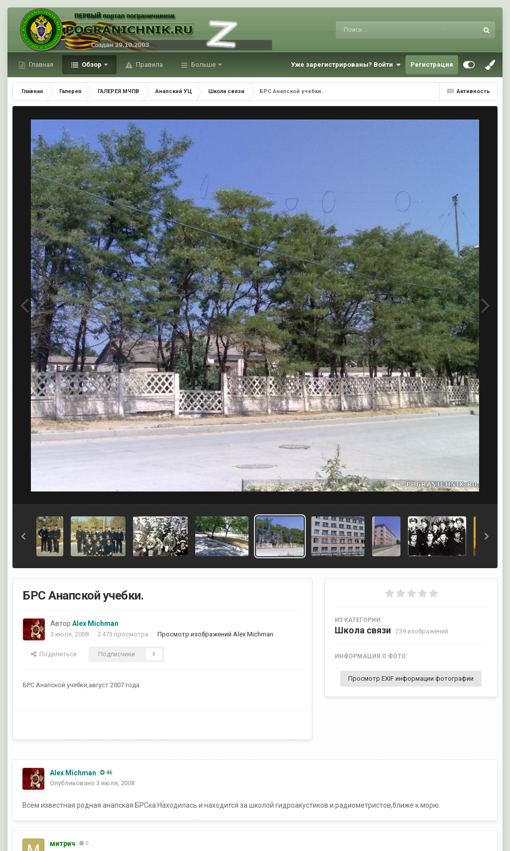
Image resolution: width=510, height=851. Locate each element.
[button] (23, 536)
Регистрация (431, 64)
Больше (203, 64)
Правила (148, 64)
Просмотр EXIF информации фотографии (411, 678)
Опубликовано (92, 783)
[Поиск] (388, 29)
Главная (40, 64)
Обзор (91, 64)
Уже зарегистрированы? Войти (345, 64)
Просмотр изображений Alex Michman (215, 634)
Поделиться (54, 654)
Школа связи (363, 630)
